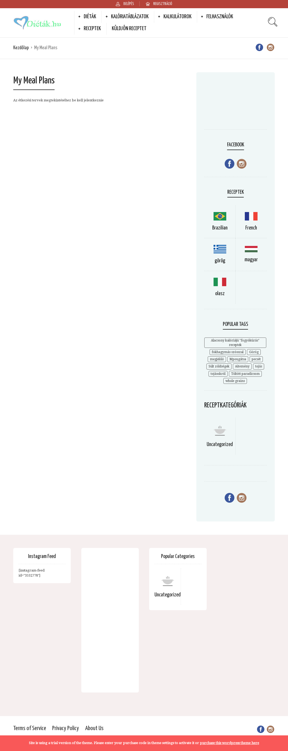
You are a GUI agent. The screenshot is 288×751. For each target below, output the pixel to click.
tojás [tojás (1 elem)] (258, 366)
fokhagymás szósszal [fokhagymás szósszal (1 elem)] (227, 352)
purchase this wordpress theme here (229, 743)
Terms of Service (29, 728)
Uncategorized (220, 444)
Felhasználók (219, 16)
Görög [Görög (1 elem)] (254, 352)
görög (220, 260)
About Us (94, 728)
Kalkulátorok (177, 16)
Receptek (92, 28)
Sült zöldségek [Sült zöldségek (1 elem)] (219, 366)
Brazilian (220, 228)
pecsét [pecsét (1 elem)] (256, 359)
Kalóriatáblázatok (130, 16)
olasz (220, 293)
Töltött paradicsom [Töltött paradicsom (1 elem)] (245, 374)
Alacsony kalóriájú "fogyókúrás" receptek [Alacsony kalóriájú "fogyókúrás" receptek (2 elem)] (235, 343)
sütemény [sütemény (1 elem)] (242, 366)
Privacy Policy (65, 728)
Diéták (90, 16)
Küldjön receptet (129, 28)
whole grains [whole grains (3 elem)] (235, 381)
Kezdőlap (21, 47)
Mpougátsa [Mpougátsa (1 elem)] (237, 359)
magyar (251, 259)
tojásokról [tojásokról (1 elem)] (218, 374)
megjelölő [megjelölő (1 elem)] (217, 359)
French (251, 228)
